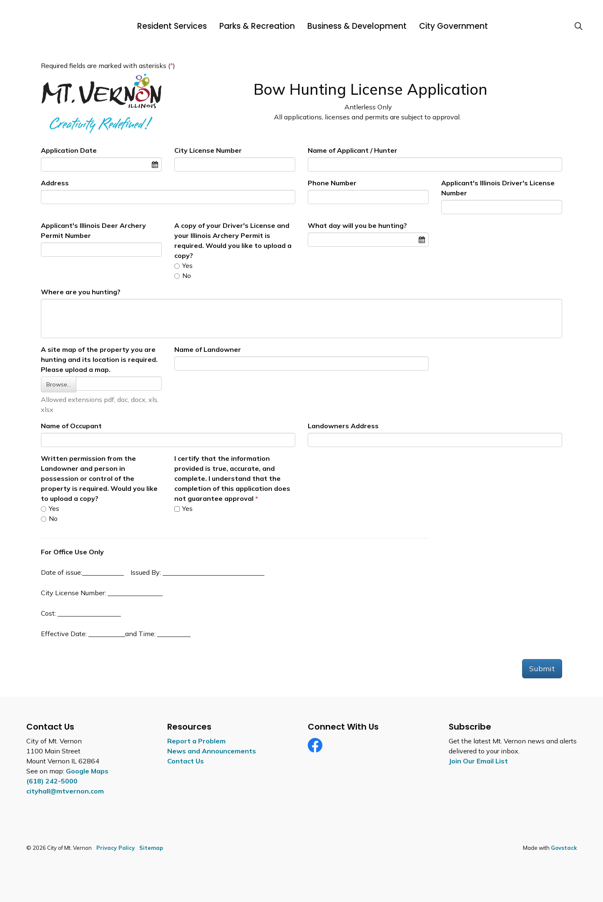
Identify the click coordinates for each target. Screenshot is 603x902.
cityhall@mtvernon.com (65, 791)
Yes (183, 265)
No (182, 275)
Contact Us (185, 761)
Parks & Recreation (257, 26)
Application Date (69, 150)
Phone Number (332, 183)
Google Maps (87, 771)
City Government (453, 26)
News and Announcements (211, 751)
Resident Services (172, 26)
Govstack (564, 847)
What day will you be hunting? (357, 225)
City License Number (208, 150)
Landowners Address (343, 426)
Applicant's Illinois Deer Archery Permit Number (93, 230)
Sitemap (151, 847)
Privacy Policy (115, 847)
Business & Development (357, 26)
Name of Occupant (71, 426)
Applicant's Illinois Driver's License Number (498, 188)
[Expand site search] (578, 26)
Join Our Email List (478, 761)
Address (55, 183)
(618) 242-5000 (52, 781)
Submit (542, 668)
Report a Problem (196, 741)
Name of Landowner (207, 349)
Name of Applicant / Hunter (352, 150)
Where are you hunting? (81, 292)
